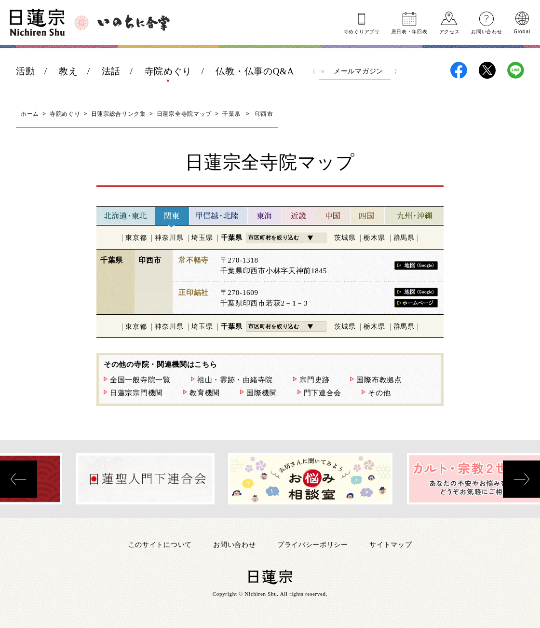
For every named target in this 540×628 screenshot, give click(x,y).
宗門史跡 (314, 380)
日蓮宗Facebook (458, 70)
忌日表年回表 (410, 31)
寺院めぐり (168, 71)
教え (68, 71)
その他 (379, 393)
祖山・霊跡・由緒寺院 (235, 380)
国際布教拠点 (379, 380)
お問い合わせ (486, 31)
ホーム (30, 114)
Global (522, 31)
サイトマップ (390, 544)
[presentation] (18, 479)
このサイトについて (160, 544)
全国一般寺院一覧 (140, 380)
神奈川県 (169, 237)
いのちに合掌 (133, 22)
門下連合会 (323, 393)
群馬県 (404, 237)
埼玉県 (202, 237)
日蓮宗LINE (515, 70)
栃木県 (374, 237)
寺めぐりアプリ (362, 31)
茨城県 (344, 237)
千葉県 (231, 114)
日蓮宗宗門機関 (136, 393)
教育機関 (204, 393)
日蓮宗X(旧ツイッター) (487, 70)
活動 (25, 71)
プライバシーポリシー (312, 544)
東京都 (136, 237)
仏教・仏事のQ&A (255, 71)
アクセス (449, 31)
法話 (111, 71)
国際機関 (261, 393)
